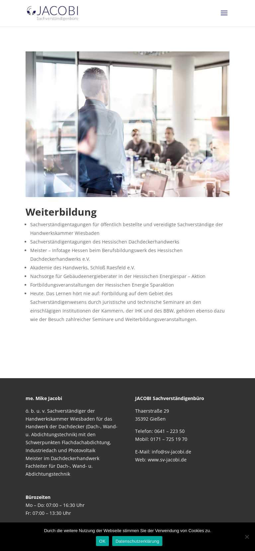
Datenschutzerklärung (137, 541)
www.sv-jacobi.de (167, 459)
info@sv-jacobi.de (171, 451)
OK (102, 541)
